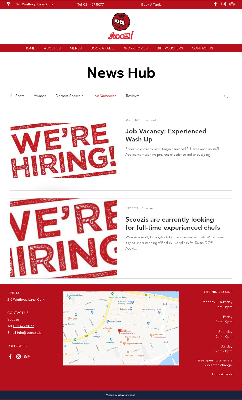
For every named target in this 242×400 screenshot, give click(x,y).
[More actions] (222, 120)
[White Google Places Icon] (8, 4)
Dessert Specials (69, 95)
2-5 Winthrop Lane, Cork (25, 299)
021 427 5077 (93, 4)
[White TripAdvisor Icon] (232, 4)
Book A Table (222, 374)
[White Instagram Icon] (224, 4)
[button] (226, 96)
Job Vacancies (105, 95)
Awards (40, 95)
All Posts (17, 95)
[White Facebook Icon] (215, 4)
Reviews (132, 95)
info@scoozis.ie (29, 332)
